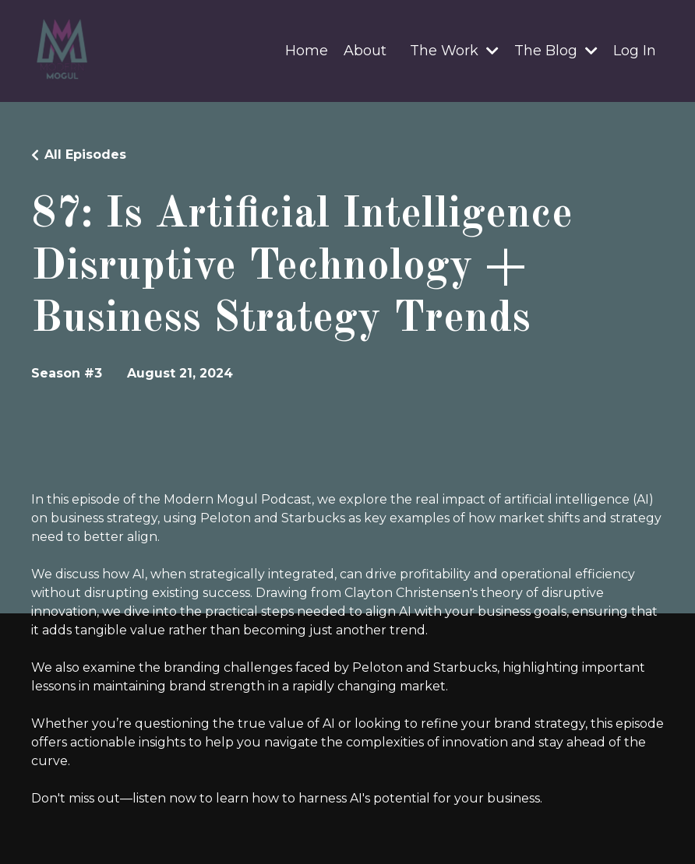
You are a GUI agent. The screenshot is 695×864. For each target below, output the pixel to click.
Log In (634, 50)
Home (306, 50)
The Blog (556, 50)
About (365, 50)
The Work (454, 50)
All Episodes (85, 154)
